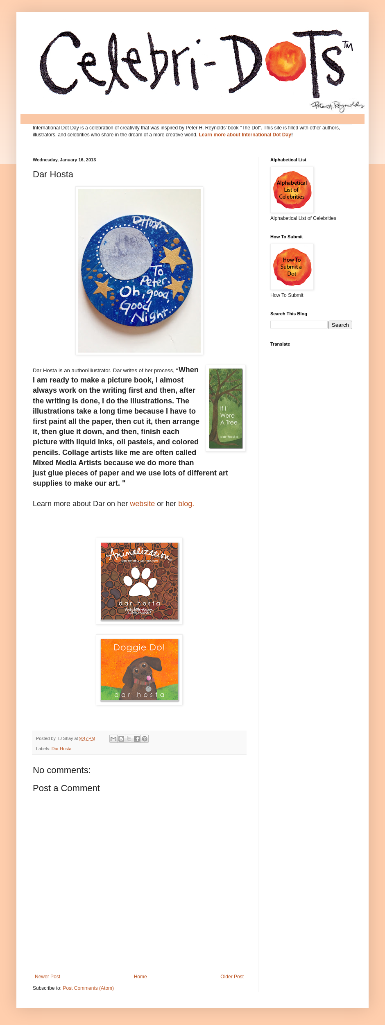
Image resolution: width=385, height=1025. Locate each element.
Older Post (232, 977)
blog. (186, 504)
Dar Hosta (62, 748)
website (142, 504)
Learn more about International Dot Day (245, 135)
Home (140, 977)
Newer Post (47, 977)
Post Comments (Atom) (88, 988)
